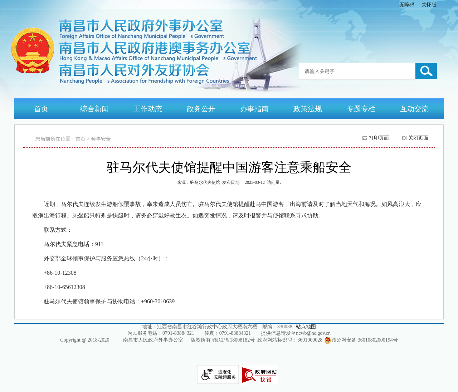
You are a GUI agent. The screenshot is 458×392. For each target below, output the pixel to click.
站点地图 (306, 326)
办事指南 (254, 109)
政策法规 (307, 109)
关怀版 (429, 5)
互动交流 (414, 109)
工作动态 (147, 109)
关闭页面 (418, 138)
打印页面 (379, 138)
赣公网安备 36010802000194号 (361, 340)
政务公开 (201, 109)
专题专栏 (361, 109)
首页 (41, 109)
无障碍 (406, 5)
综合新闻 (94, 109)
